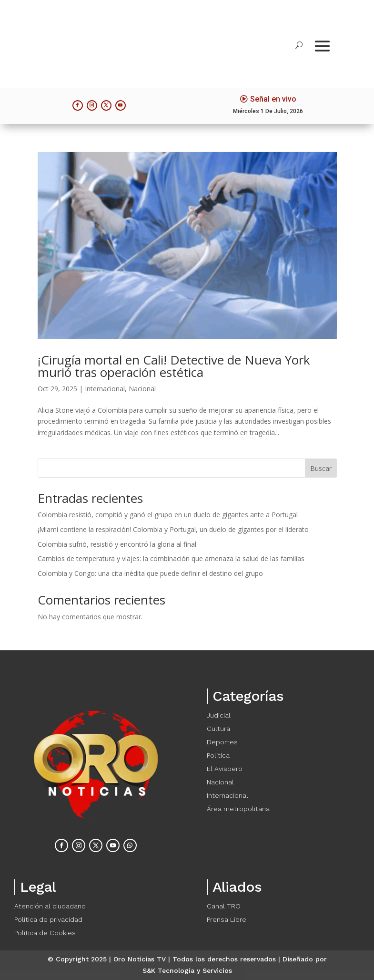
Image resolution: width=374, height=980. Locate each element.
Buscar (321, 468)
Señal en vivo (273, 99)
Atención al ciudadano (50, 906)
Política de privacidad (48, 919)
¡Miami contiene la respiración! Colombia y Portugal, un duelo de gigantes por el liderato (173, 529)
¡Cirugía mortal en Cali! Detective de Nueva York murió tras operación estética (174, 366)
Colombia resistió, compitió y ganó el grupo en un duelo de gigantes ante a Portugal (168, 514)
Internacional (105, 388)
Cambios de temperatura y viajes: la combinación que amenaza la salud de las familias (171, 558)
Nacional (142, 388)
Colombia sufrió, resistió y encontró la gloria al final (117, 544)
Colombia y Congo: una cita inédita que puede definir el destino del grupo (150, 573)
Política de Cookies (45, 933)
